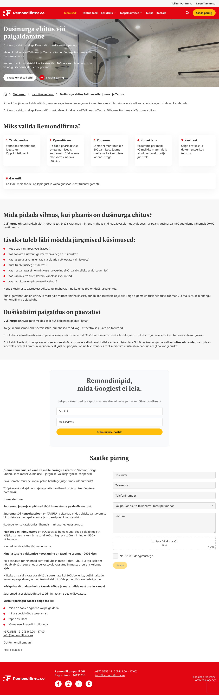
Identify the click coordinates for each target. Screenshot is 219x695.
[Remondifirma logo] (23, 13)
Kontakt (161, 13)
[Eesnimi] (109, 411)
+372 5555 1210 (13, 631)
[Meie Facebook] (58, 683)
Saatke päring (55, 77)
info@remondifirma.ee (18, 635)
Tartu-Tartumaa (206, 3)
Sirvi (164, 545)
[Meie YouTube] (78, 683)
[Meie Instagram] (68, 683)
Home (5, 94)
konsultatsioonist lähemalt (32, 524)
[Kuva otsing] (187, 13)
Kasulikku (107, 13)
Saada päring (204, 13)
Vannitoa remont (43, 94)
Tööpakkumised (129, 13)
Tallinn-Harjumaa (181, 3)
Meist (149, 13)
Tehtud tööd (90, 13)
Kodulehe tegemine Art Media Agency (204, 678)
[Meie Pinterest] (89, 683)
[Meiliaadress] (109, 422)
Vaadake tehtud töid (20, 77)
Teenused (70, 13)
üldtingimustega (142, 556)
